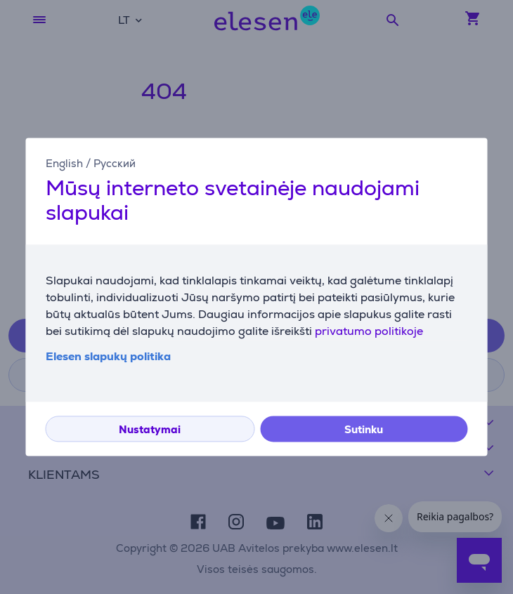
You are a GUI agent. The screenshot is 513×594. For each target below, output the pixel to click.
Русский (114, 163)
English (64, 163)
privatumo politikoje (369, 331)
